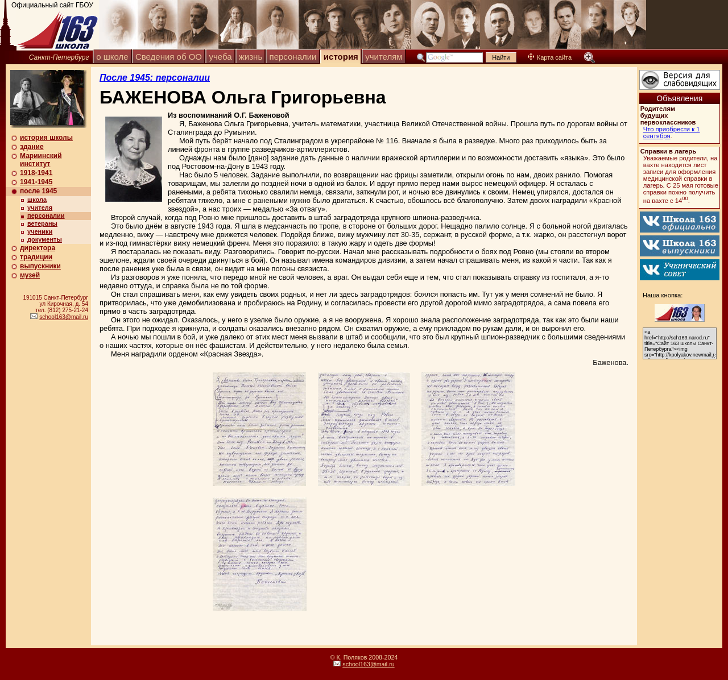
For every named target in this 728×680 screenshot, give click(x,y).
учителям (383, 56)
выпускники (40, 266)
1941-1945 (36, 182)
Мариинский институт (41, 160)
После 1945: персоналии (155, 77)
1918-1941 (36, 173)
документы (44, 239)
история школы (46, 138)
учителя (39, 207)
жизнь (250, 56)
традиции (36, 257)
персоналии (293, 56)
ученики (39, 231)
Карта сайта (550, 57)
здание (32, 147)
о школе (112, 56)
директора (37, 248)
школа (37, 199)
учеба (220, 56)
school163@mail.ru (63, 317)
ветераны (42, 223)
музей (30, 275)
